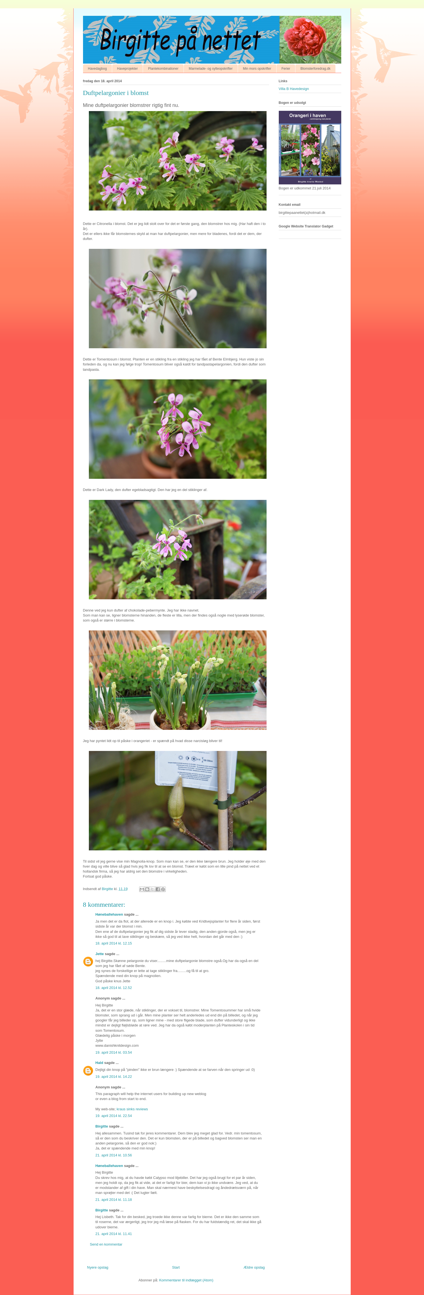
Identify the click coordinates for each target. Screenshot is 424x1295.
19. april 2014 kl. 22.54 (114, 1116)
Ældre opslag (254, 1267)
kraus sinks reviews (132, 1109)
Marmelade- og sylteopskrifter (211, 69)
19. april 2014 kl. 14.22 (114, 1076)
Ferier (286, 69)
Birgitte (102, 1126)
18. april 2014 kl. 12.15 (114, 943)
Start (176, 1267)
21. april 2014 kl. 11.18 (114, 1200)
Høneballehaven (109, 914)
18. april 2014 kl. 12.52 (114, 988)
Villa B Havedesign (294, 89)
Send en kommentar (106, 1244)
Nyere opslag (98, 1267)
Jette (100, 954)
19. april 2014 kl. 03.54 (114, 1052)
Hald (99, 1063)
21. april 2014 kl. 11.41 (114, 1234)
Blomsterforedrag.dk (315, 69)
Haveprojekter (127, 69)
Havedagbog (97, 69)
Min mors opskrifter (257, 69)
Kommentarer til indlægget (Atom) (186, 1280)
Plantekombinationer (163, 69)
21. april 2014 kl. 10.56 (114, 1155)
